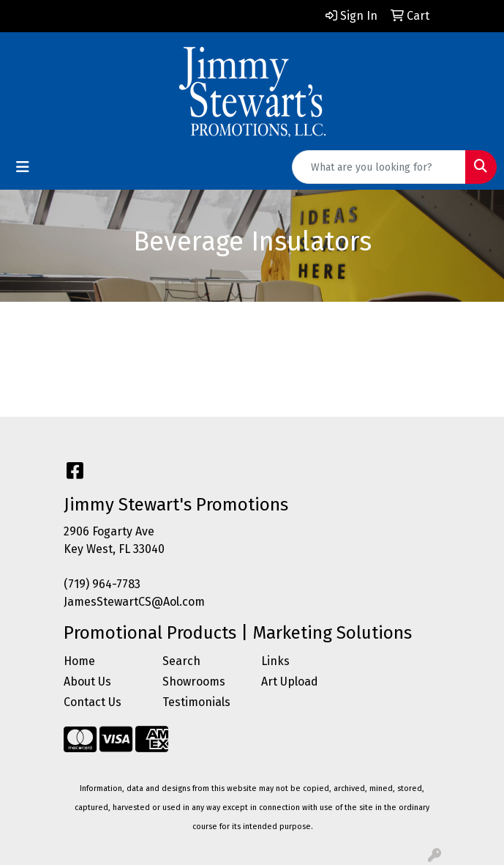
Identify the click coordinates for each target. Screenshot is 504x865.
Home (79, 661)
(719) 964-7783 (102, 584)
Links (275, 661)
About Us (87, 681)
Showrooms (193, 681)
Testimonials (196, 702)
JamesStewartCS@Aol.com (134, 602)
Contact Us (92, 702)
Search (181, 661)
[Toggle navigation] (22, 167)
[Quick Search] (379, 167)
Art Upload (289, 681)
